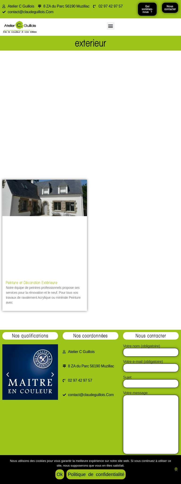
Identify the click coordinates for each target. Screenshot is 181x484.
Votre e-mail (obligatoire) (151, 365)
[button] (111, 26)
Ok (60, 474)
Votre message (151, 423)
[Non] (176, 469)
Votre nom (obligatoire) (151, 349)
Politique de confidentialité (96, 474)
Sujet (151, 380)
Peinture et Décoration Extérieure (31, 282)
